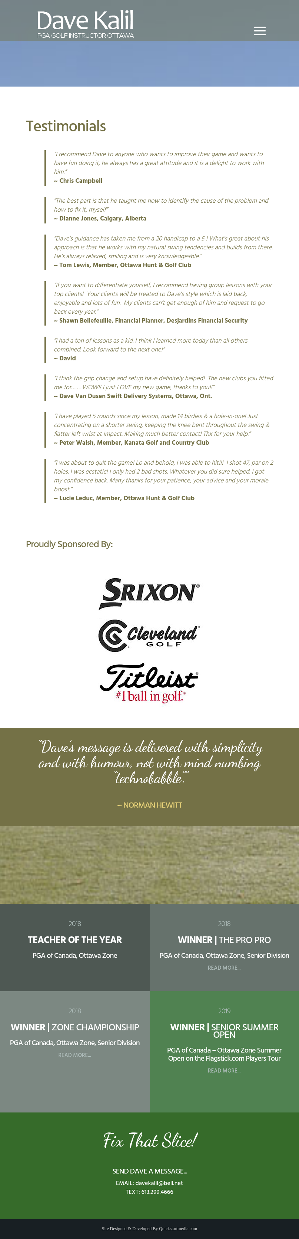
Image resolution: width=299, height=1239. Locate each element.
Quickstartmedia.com (178, 1228)
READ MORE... (224, 968)
